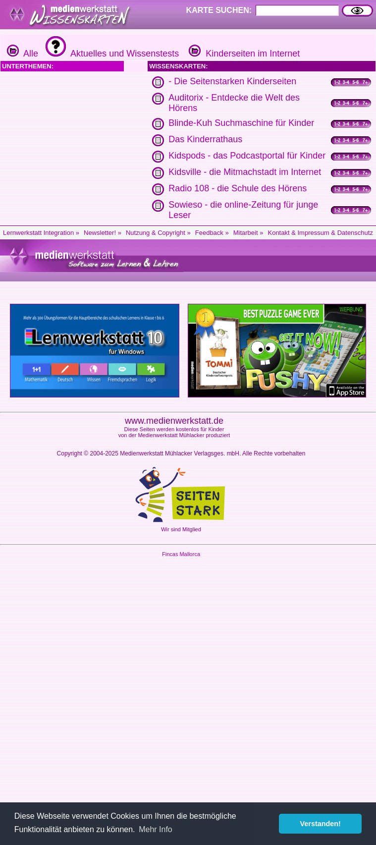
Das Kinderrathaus (205, 139)
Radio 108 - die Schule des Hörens (237, 188)
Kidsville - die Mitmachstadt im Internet (244, 172)
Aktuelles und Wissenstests (111, 53)
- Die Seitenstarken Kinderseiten (232, 81)
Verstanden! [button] (320, 824)
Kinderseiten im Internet (243, 53)
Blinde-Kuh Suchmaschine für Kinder (241, 123)
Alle (22, 53)
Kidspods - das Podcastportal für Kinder (246, 156)
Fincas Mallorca (181, 554)
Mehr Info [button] (155, 829)
